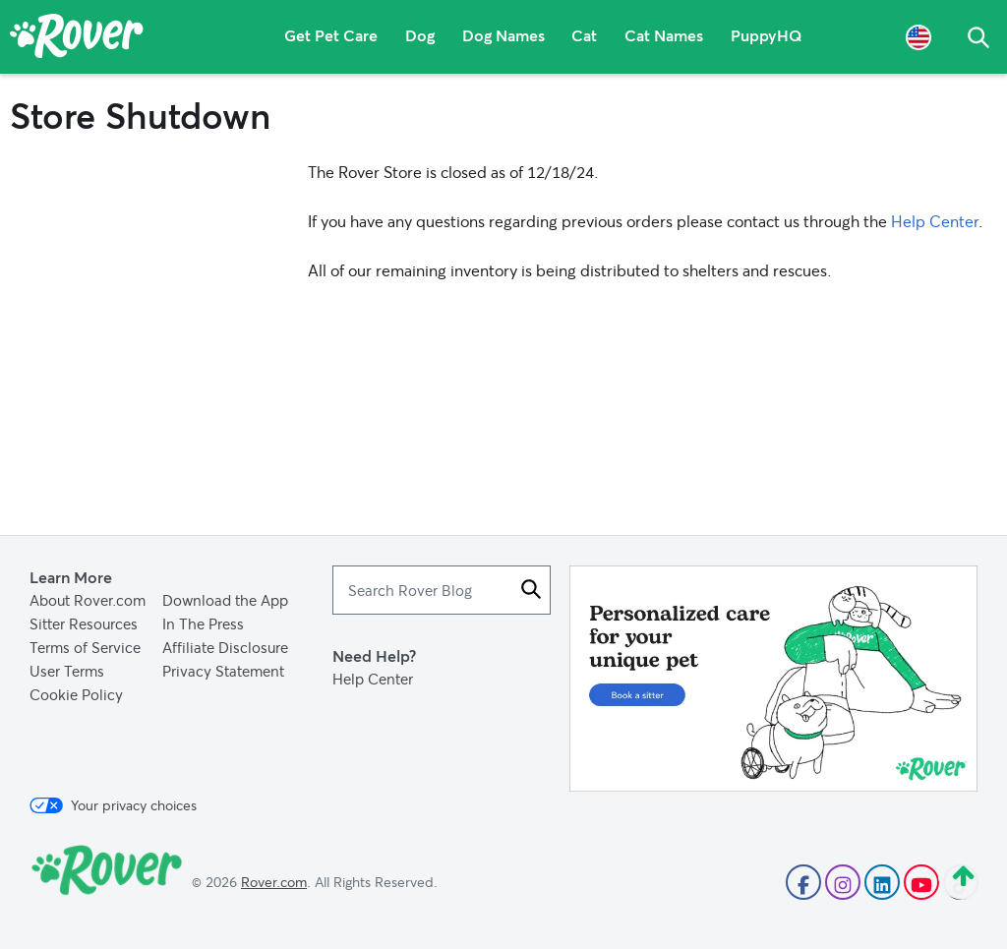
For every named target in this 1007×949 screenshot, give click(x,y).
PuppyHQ (767, 37)
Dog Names (503, 37)
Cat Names (664, 37)
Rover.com (274, 881)
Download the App (225, 600)
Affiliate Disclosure (225, 647)
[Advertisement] (773, 678)
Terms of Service (85, 647)
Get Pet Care (331, 37)
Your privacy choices (113, 805)
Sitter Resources (84, 623)
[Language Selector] (918, 37)
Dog (420, 37)
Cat (585, 37)
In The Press (203, 623)
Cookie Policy (76, 694)
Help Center (934, 220)
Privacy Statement (223, 671)
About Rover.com (88, 600)
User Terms (67, 671)
